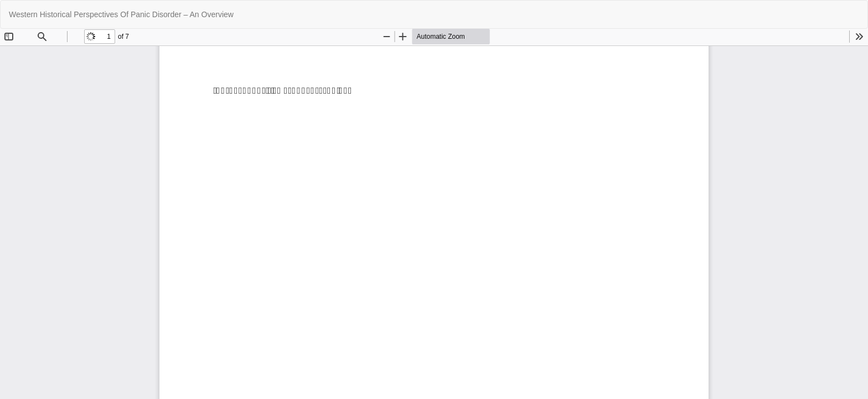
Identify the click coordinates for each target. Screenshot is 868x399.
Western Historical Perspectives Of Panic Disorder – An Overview (121, 14)
